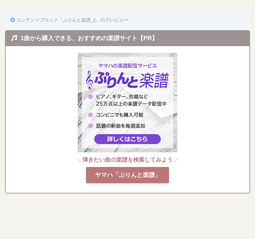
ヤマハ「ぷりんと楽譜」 (128, 175)
